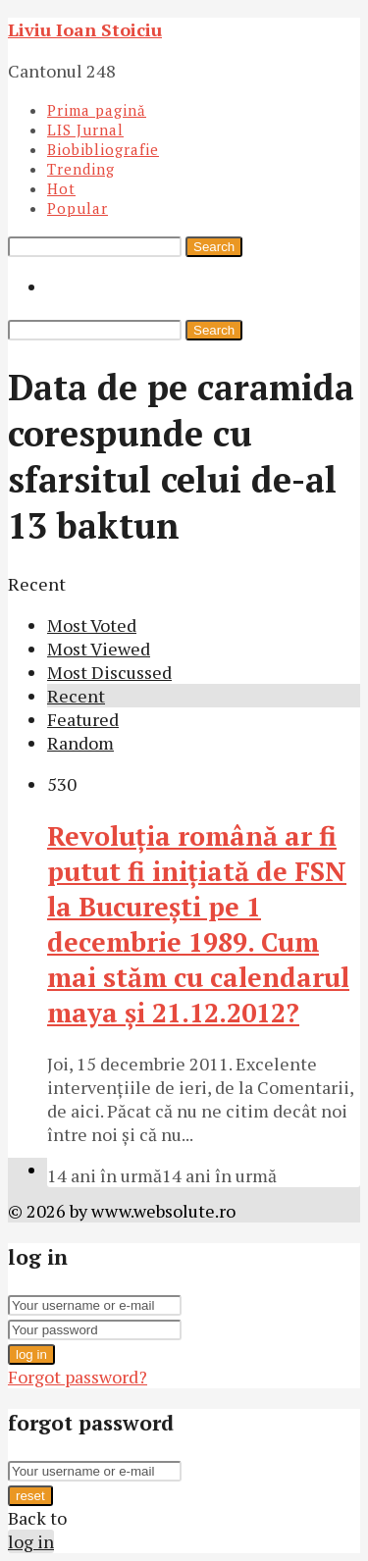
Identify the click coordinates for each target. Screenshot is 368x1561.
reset (30, 1495)
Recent (76, 695)
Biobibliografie (103, 149)
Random (80, 742)
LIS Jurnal (85, 129)
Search (214, 246)
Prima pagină (96, 110)
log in (31, 1354)
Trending (81, 169)
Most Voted (91, 625)
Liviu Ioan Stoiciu (85, 29)
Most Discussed (109, 672)
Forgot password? (77, 1376)
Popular (77, 208)
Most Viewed (98, 648)
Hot (61, 188)
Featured (83, 719)
